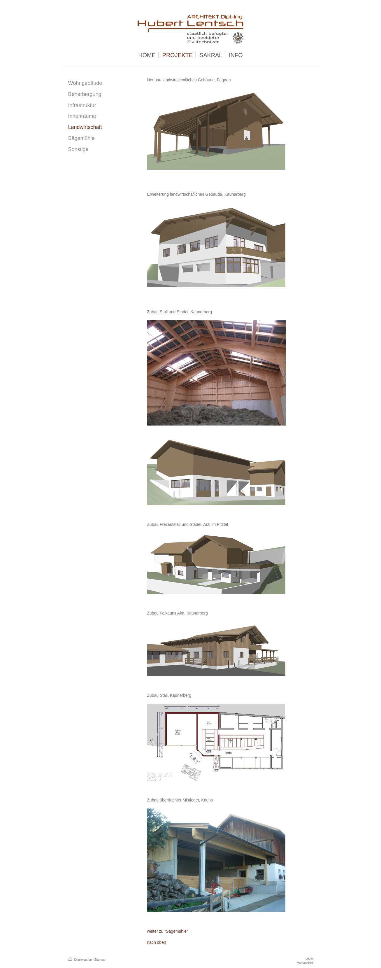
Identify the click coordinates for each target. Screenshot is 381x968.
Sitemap (100, 959)
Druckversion (80, 959)
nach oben (156, 942)
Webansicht (305, 963)
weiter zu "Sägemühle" (167, 931)
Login (309, 958)
